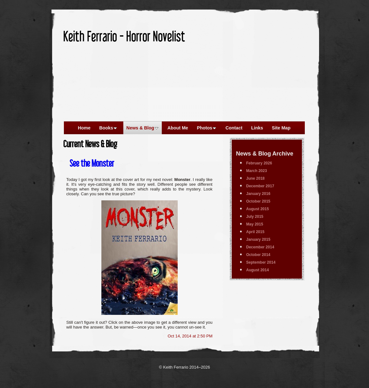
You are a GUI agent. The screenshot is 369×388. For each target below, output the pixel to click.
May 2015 (254, 224)
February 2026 (259, 163)
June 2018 (255, 178)
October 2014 (258, 255)
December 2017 (260, 186)
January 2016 (258, 193)
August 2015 (257, 209)
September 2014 (261, 262)
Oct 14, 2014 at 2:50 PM (190, 336)
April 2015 (255, 232)
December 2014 (260, 247)
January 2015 (258, 239)
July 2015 (254, 216)
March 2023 (256, 171)
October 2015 (258, 201)
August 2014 (257, 270)
